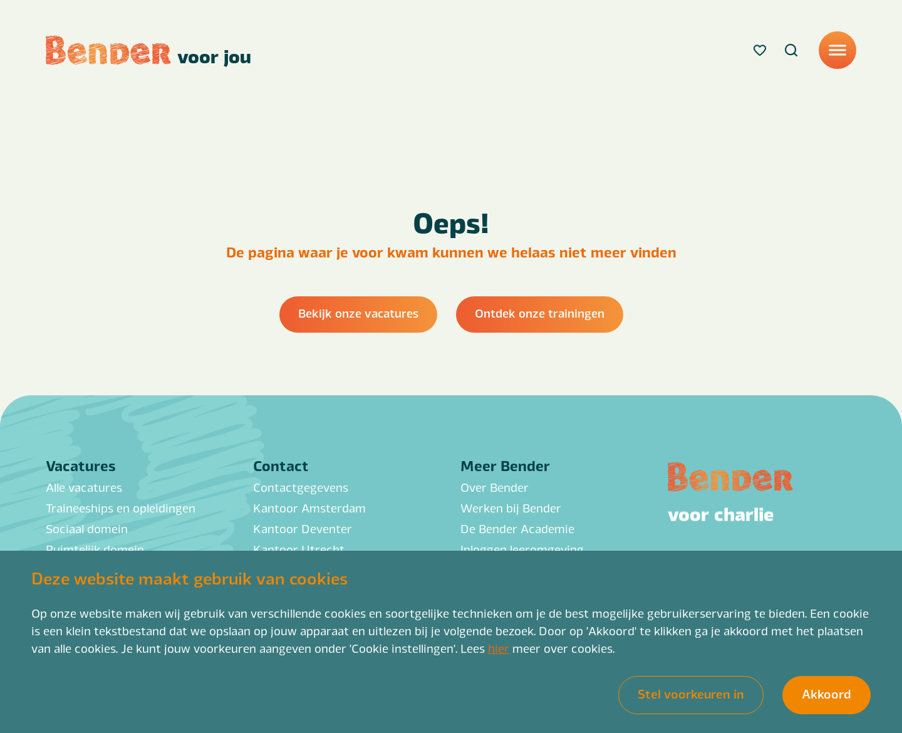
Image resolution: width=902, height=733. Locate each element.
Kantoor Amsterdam (309, 507)
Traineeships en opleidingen (120, 507)
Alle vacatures (84, 487)
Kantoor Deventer (302, 528)
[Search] (791, 50)
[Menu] (837, 50)
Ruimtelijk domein (95, 549)
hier (498, 648)
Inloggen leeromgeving (522, 549)
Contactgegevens (300, 487)
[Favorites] (760, 50)
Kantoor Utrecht (299, 549)
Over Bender (494, 487)
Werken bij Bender (510, 507)
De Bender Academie (517, 528)
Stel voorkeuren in (691, 693)
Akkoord (826, 693)
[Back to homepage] (148, 50)
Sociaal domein (87, 528)
